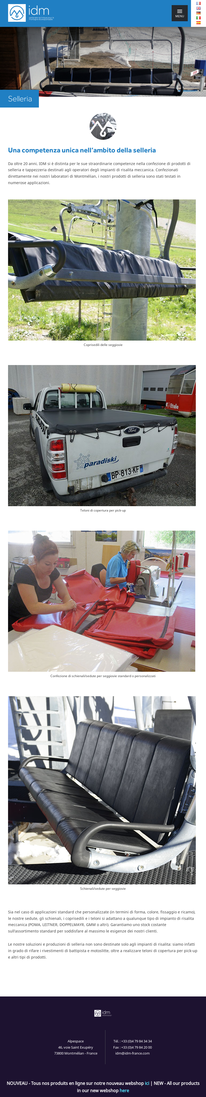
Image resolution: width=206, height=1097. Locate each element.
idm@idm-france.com (132, 1053)
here (124, 1091)
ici (147, 1083)
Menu (179, 14)
